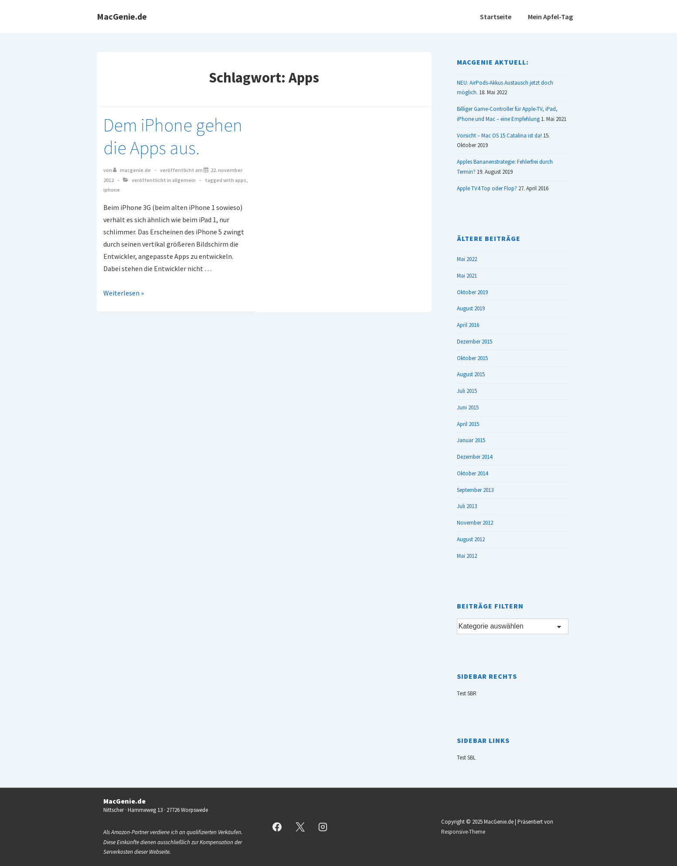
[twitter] (300, 827)
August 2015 (471, 374)
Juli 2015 (467, 391)
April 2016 (468, 325)
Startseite (495, 16)
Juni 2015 (468, 407)
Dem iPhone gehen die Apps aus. (172, 136)
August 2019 (471, 308)
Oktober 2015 (472, 358)
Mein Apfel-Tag (550, 16)
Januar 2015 (471, 440)
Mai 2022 (467, 259)
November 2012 (475, 522)
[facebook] (277, 827)
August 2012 (471, 539)
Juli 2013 (467, 506)
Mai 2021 (467, 275)
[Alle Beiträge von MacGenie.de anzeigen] (132, 170)
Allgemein (184, 180)
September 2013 (475, 490)
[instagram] (323, 827)
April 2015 (468, 424)
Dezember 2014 (474, 456)
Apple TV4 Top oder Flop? (487, 188)
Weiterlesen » (123, 293)
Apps (240, 180)
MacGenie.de (122, 16)
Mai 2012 (467, 556)
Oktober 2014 (472, 473)
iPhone (111, 189)
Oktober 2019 (472, 292)
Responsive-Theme (463, 831)
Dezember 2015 (474, 341)
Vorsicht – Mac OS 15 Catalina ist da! (499, 135)
